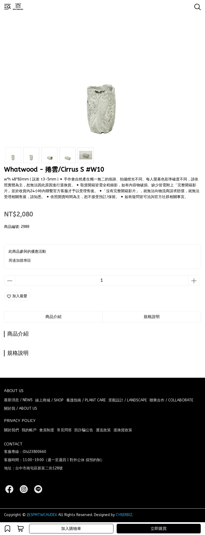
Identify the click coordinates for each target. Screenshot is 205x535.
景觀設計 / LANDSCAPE (127, 400)
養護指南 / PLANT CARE (86, 400)
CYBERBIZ (124, 515)
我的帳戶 (29, 430)
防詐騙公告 (83, 430)
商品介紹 (53, 316)
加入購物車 (71, 528)
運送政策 (103, 430)
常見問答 (64, 430)
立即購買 (159, 528)
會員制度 (46, 430)
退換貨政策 (122, 430)
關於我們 (11, 430)
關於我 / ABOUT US (20, 408)
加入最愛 (17, 296)
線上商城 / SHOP (49, 400)
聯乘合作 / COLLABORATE (171, 400)
